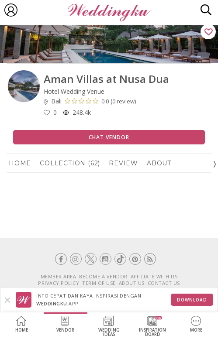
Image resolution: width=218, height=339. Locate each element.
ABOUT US (132, 283)
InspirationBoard (152, 326)
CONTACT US (164, 283)
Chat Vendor (109, 137)
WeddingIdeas (109, 326)
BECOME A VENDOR (103, 276)
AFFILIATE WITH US (154, 276)
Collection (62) (70, 163)
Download (192, 300)
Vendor (65, 324)
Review (123, 163)
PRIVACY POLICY (58, 283)
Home (21, 324)
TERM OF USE (99, 283)
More (196, 324)
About (159, 163)
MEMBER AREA (58, 276)
